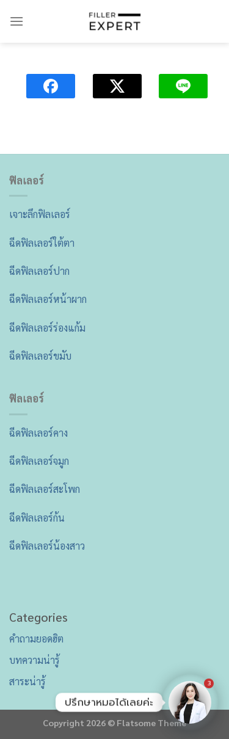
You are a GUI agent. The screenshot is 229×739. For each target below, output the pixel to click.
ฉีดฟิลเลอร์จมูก (39, 460)
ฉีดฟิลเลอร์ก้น (37, 517)
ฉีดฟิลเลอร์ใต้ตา (42, 242)
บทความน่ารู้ (34, 659)
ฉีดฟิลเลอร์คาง (38, 432)
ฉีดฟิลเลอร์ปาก (39, 270)
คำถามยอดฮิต (36, 638)
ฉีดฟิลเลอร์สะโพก (44, 488)
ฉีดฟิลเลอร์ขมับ (40, 355)
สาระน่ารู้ (27, 681)
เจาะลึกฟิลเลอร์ (39, 214)
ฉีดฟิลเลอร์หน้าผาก (48, 299)
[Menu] (16, 21)
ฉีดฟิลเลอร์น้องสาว (47, 545)
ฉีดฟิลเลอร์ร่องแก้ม (47, 327)
